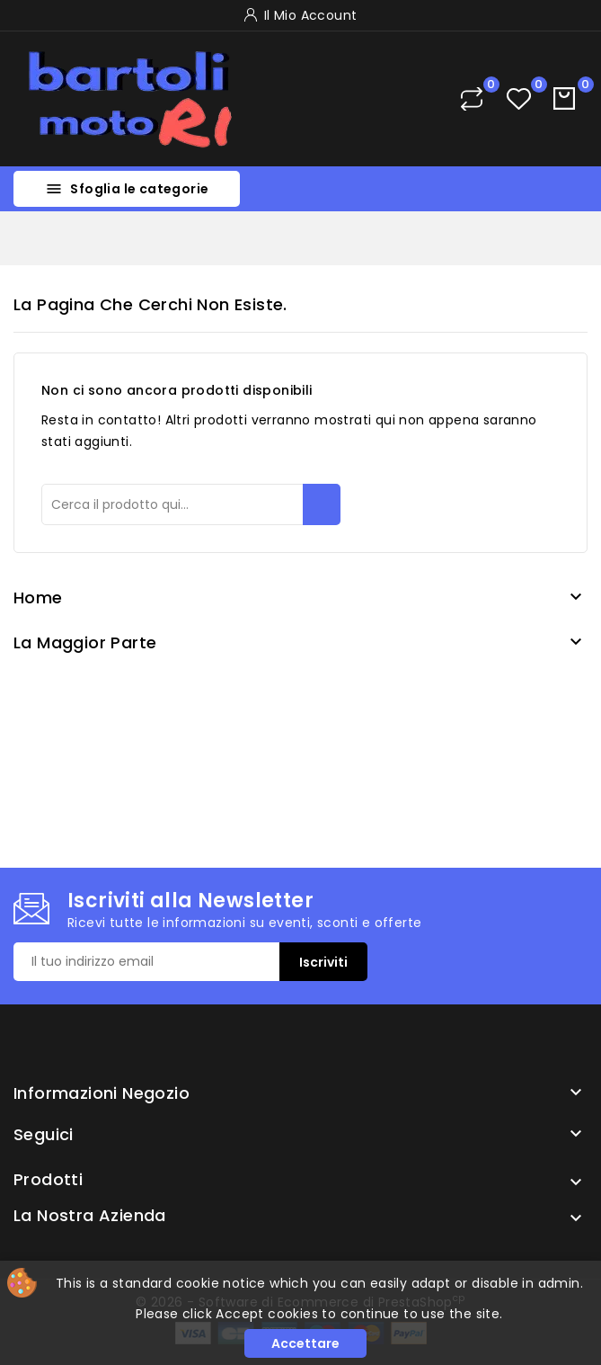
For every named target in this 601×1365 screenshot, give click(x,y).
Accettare (305, 1343)
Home (38, 597)
